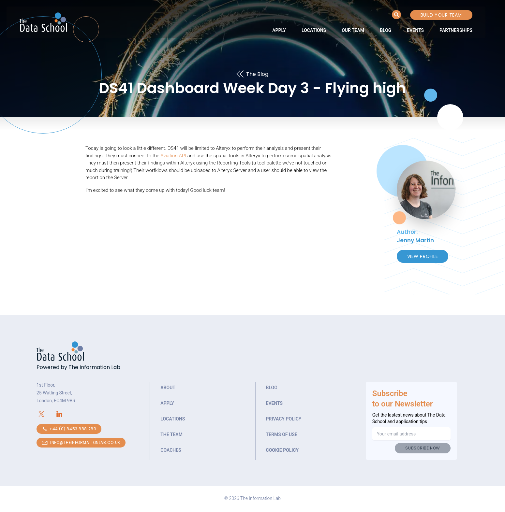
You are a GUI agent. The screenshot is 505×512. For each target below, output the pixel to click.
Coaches (170, 450)
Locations (314, 30)
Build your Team (441, 15)
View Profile (422, 256)
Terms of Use (281, 434)
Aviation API (173, 156)
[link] (279, 30)
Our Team (353, 30)
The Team (171, 434)
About (167, 387)
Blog (385, 30)
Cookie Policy (282, 450)
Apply (279, 30)
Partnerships (455, 30)
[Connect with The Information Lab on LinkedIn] (63, 414)
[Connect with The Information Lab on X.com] (45, 414)
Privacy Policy (284, 418)
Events (415, 30)
